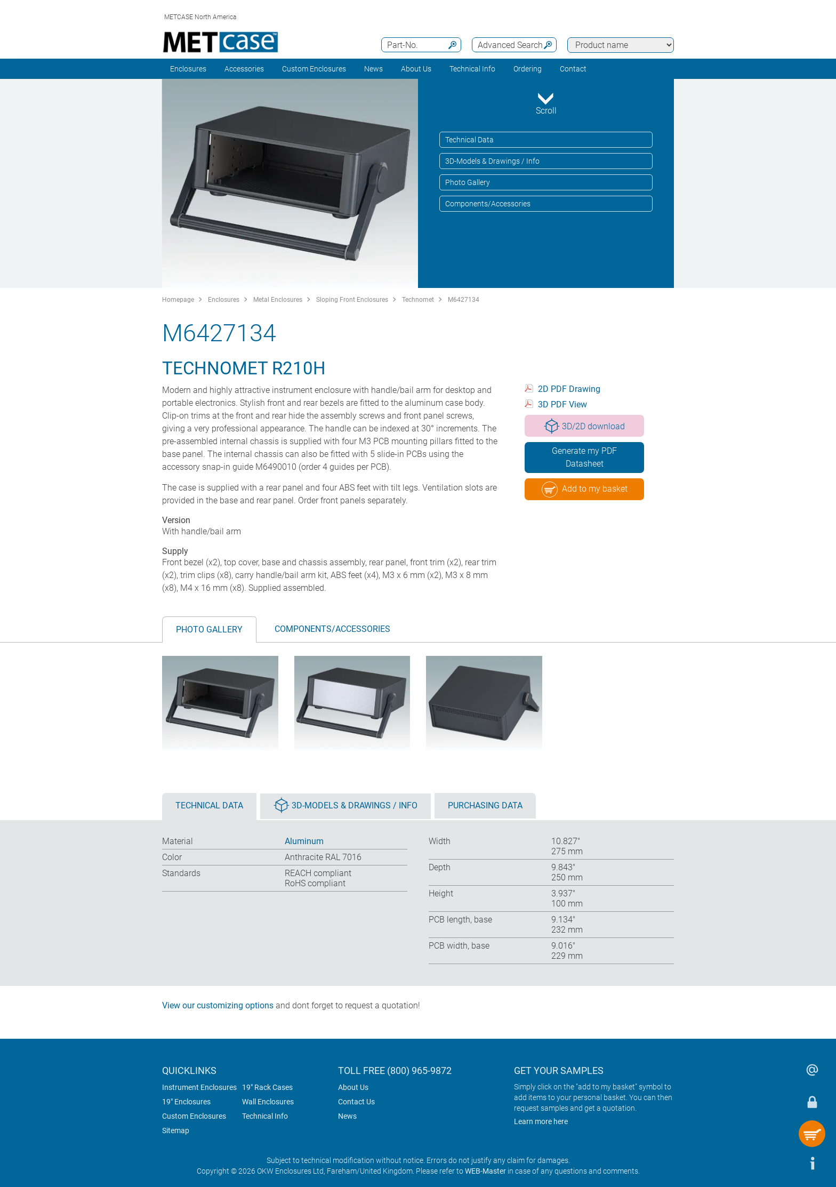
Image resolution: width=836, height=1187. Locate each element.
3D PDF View (562, 404)
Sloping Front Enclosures (352, 299)
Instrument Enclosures (199, 1087)
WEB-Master (485, 1171)
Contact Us (356, 1101)
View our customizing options (218, 1005)
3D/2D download (584, 426)
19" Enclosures (186, 1101)
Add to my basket (585, 490)
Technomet (418, 299)
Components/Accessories (487, 203)
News (373, 69)
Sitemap (175, 1130)
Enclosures (188, 69)
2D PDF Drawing (569, 389)
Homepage (178, 299)
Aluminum (304, 841)
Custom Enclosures (314, 69)
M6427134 (463, 299)
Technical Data (469, 139)
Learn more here (541, 1121)
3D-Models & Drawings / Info (492, 161)
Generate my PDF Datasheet (584, 457)
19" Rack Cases (267, 1087)
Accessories (244, 69)
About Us (353, 1087)
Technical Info (265, 1116)
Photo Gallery (467, 182)
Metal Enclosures (277, 299)
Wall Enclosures (268, 1101)
